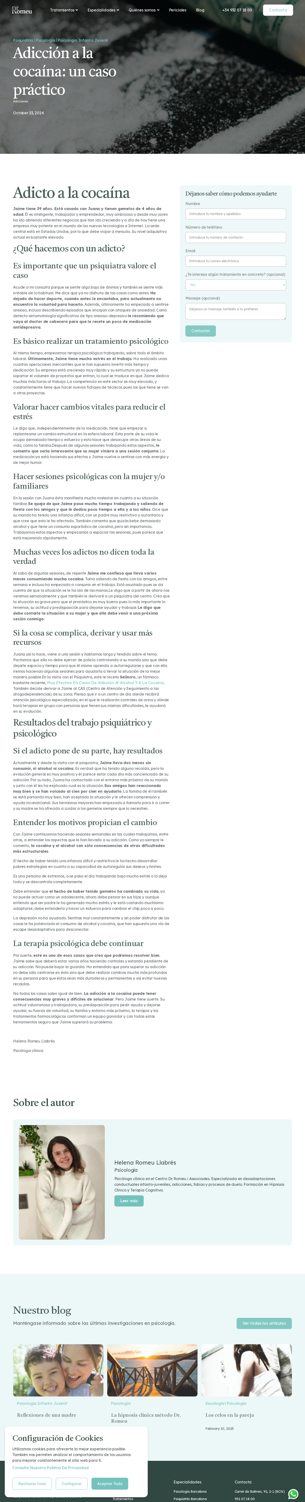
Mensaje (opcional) (202, 313)
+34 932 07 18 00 (237, 10)
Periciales (177, 10)
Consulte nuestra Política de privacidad (50, 1467)
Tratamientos (122, 1499)
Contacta (278, 10)
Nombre (192, 219)
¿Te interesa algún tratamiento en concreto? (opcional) (235, 290)
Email (190, 266)
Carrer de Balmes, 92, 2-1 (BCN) (260, 1491)
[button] (64, 10)
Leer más (129, 1200)
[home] (22, 10)
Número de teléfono (203, 242)
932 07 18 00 (245, 1499)
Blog (200, 10)
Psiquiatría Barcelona (190, 1499)
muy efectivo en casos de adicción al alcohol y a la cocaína (105, 698)
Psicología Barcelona (190, 1491)
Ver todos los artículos (264, 1338)
